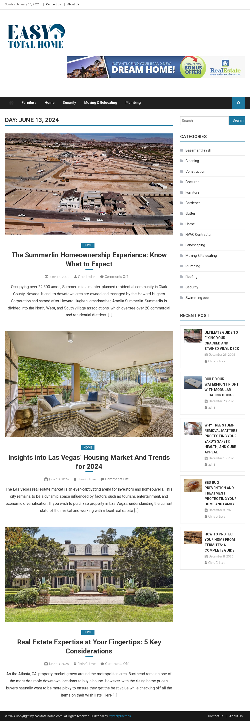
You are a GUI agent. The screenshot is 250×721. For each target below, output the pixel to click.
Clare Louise (86, 276)
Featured (192, 182)
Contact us (53, 4)
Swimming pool (197, 298)
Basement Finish (198, 150)
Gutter (190, 213)
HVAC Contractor (199, 234)
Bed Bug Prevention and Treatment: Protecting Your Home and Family (221, 493)
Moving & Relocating (100, 103)
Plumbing (133, 103)
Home (49, 103)
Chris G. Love (86, 479)
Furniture (29, 103)
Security (69, 103)
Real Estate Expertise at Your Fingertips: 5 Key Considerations (89, 646)
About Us (73, 4)
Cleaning (192, 161)
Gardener (193, 203)
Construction (195, 171)
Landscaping (195, 245)
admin (212, 407)
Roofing (192, 277)
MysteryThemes (120, 716)
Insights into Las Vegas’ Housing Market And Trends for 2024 (89, 461)
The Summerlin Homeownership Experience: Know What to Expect (89, 259)
